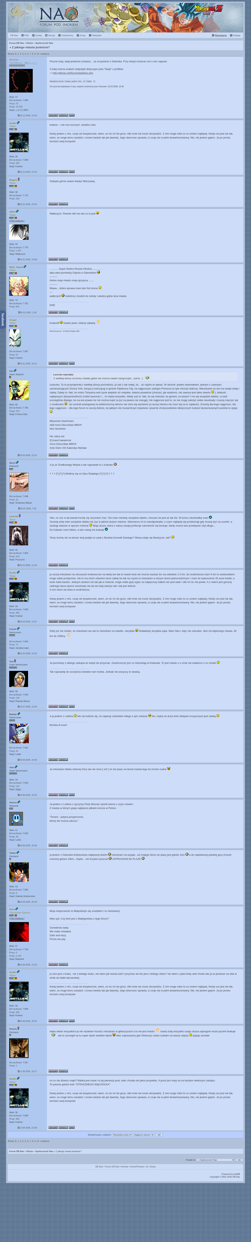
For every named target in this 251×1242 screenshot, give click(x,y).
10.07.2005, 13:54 (27, 706)
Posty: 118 (14, 698)
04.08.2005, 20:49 (27, 902)
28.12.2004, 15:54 (27, 115)
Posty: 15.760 (15, 106)
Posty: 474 (14, 411)
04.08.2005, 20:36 (27, 845)
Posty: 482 (14, 163)
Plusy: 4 (13, 952)
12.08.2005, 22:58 (27, 1128)
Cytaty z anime (71, 81)
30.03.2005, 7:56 (27, 508)
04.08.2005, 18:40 (27, 760)
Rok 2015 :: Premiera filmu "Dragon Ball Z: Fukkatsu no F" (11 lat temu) (125, 17)
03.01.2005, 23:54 (27, 204)
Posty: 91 (13, 751)
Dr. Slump (151, 1166)
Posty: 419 (14, 556)
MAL (80, 81)
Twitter (89, 81)
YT (94, 81)
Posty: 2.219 (15, 956)
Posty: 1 (13, 1065)
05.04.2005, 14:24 (27, 653)
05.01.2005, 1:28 (27, 312)
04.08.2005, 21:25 (27, 965)
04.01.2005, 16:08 (27, 259)
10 (38, 54)
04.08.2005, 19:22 (27, 795)
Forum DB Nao (16, 1151)
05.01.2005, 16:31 (27, 363)
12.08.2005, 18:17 (27, 1071)
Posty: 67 (13, 355)
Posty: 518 (14, 198)
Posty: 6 (13, 893)
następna (44, 54)
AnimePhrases (137, 1166)
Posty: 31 (13, 499)
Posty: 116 (14, 786)
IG (84, 81)
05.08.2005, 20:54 (27, 1021)
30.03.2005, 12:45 (27, 565)
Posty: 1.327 (15, 250)
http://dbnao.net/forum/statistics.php (73, 72)
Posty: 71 (13, 644)
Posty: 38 (13, 836)
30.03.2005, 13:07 (27, 621)
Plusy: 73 (13, 103)
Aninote (124, 1166)
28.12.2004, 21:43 (27, 172)
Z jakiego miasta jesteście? (31, 47)
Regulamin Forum (57, 81)
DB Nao (99, 1166)
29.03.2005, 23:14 (27, 455)
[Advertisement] (125, 1212)
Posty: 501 (14, 306)
